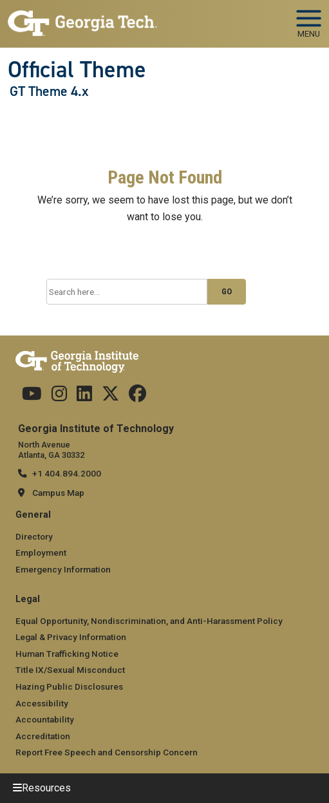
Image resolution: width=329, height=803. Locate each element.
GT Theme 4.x (49, 91)
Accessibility (41, 703)
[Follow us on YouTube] (32, 397)
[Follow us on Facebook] (137, 397)
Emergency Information (63, 569)
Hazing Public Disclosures (69, 686)
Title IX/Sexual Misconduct (70, 670)
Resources (46, 788)
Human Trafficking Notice (66, 653)
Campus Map (58, 492)
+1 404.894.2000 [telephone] (66, 473)
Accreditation (42, 736)
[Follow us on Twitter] (110, 397)
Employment (40, 552)
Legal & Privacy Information (70, 637)
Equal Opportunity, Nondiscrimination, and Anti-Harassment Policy (149, 621)
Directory (34, 536)
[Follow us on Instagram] (59, 397)
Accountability (44, 719)
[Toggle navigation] (308, 19)
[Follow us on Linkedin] (84, 397)
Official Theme (77, 69)
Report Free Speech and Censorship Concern (106, 752)
